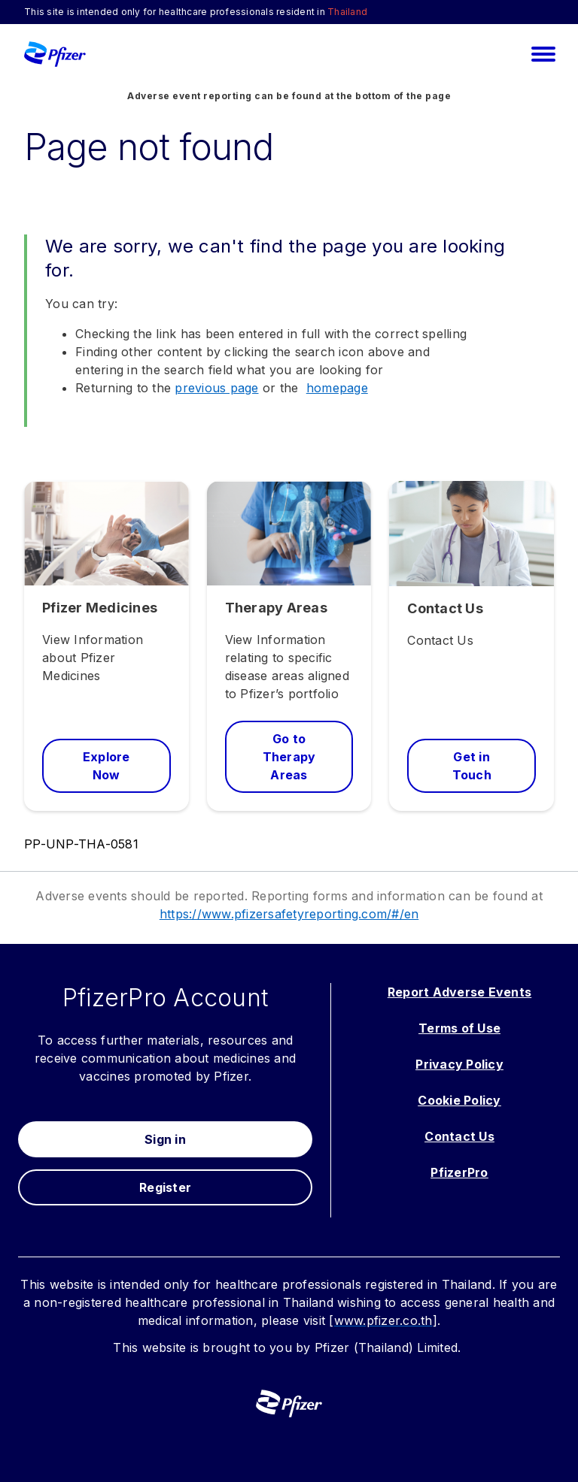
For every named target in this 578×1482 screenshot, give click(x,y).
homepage (337, 387)
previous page (216, 387)
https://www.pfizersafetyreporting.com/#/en (289, 913)
